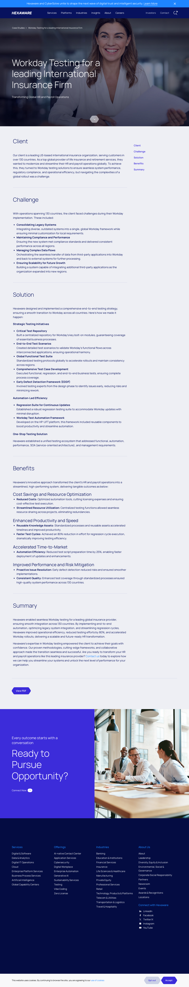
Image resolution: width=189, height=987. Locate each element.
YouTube (146, 927)
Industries (81, 12)
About (108, 12)
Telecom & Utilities (106, 897)
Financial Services (106, 862)
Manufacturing (104, 875)
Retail (99, 889)
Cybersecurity (61, 862)
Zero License (61, 893)
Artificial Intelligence (23, 880)
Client (137, 145)
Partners (143, 879)
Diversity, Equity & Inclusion (153, 862)
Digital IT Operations (23, 862)
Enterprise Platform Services (27, 871)
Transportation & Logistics (110, 902)
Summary (139, 169)
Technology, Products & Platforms (114, 893)
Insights (95, 12)
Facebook (146, 915)
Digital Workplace (63, 866)
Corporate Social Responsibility (155, 875)
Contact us (92, 656)
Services (52, 12)
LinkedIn (145, 911)
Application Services (65, 858)
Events (142, 888)
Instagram (146, 923)
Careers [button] (119, 12)
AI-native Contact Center (67, 853)
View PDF (21, 690)
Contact (164, 12)
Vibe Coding (60, 889)
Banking (100, 853)
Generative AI (61, 875)
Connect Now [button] (22, 790)
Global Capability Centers (25, 884)
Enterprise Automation (66, 871)
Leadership (144, 858)
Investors (151, 12)
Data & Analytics (21, 858)
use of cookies (97, 980)
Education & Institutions (109, 858)
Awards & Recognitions (151, 892)
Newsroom (144, 884)
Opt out (152, 980)
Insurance (101, 866)
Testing (58, 884)
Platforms (66, 12)
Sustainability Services (66, 880)
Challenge (139, 151)
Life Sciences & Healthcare (110, 871)
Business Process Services (26, 875)
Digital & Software (21, 853)
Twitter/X (146, 919)
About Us (144, 847)
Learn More (151, 3)
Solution (138, 157)
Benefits (139, 163)
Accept (168, 980)
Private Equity (103, 880)
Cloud (15, 866)
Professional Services (108, 884)
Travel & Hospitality (106, 906)
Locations (144, 897)
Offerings (60, 847)
